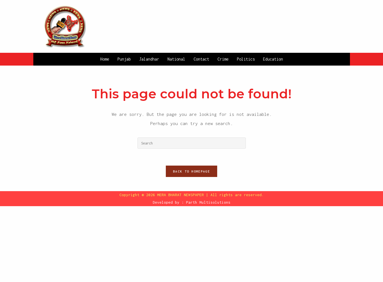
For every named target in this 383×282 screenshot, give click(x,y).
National (176, 59)
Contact (201, 59)
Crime (223, 59)
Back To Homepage (191, 171)
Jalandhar (149, 59)
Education (273, 59)
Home (104, 59)
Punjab (124, 59)
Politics (246, 59)
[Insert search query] (191, 143)
